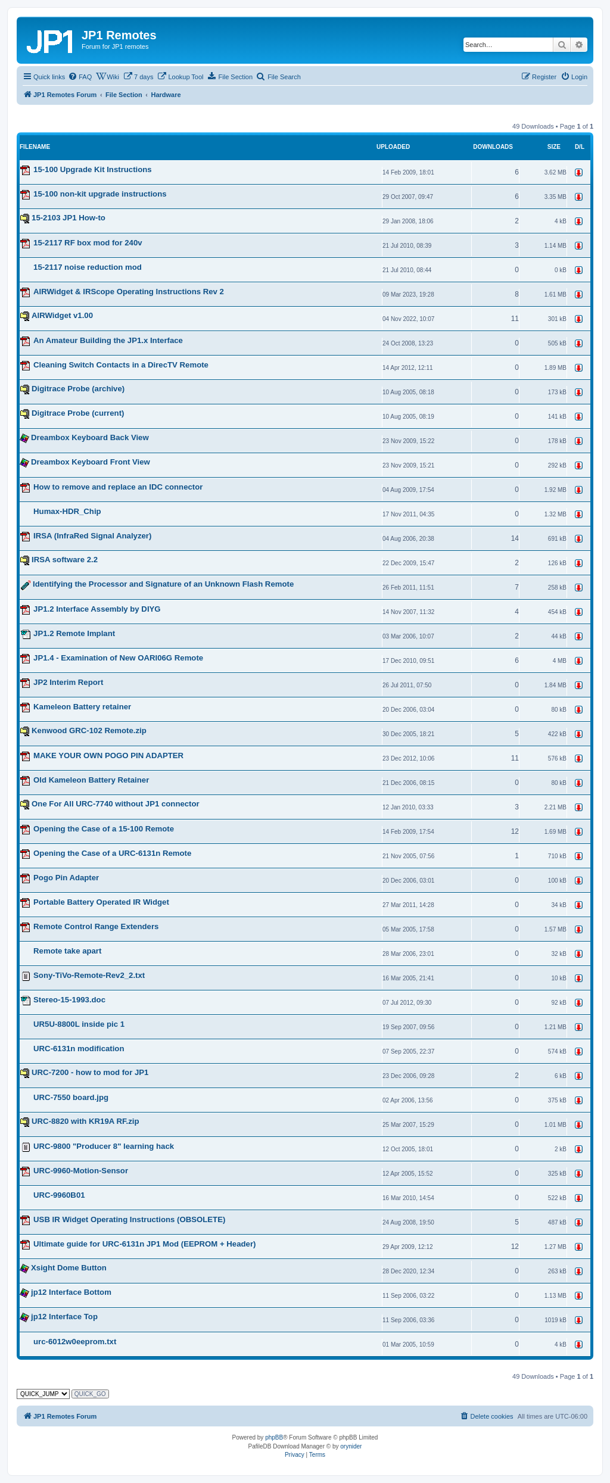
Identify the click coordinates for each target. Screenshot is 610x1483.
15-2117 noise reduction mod (87, 267)
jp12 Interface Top (64, 1316)
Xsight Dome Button (69, 1267)
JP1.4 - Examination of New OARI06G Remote (118, 657)
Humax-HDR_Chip (67, 511)
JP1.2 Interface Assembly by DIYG (97, 609)
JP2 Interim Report (68, 682)
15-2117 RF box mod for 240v (87, 242)
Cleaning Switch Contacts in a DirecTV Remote (120, 364)
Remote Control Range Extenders (95, 926)
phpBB (274, 1437)
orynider (351, 1446)
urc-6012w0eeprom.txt (74, 1341)
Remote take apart (67, 950)
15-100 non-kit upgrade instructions (100, 193)
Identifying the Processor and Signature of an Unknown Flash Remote (163, 584)
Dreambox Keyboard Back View (90, 437)
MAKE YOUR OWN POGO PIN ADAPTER (108, 755)
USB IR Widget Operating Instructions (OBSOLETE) (129, 1219)
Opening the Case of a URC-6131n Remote (112, 853)
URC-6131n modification (78, 1048)
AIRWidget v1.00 (62, 315)
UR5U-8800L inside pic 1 (79, 1024)
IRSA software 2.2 (65, 559)
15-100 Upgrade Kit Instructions (92, 169)
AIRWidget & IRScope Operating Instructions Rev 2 (128, 291)
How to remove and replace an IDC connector (118, 486)
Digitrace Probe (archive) (78, 388)
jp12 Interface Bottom (71, 1292)
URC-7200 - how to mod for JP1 (90, 1072)
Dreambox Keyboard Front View (90, 461)
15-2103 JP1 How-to (68, 217)
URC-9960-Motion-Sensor (80, 1170)
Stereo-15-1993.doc (69, 999)
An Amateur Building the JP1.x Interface (108, 340)
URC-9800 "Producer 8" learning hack (103, 1146)
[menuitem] (80, 77)
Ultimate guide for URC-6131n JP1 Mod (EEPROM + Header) (144, 1243)
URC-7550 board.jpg (70, 1097)
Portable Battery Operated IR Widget (101, 902)
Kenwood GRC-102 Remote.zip (89, 730)
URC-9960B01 (59, 1195)
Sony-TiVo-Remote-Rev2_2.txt (89, 975)
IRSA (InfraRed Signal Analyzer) (92, 535)
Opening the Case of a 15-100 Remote (103, 828)
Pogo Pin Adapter (66, 877)
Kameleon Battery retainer (82, 706)
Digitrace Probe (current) (78, 413)
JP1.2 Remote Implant (74, 633)
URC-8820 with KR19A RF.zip (85, 1121)
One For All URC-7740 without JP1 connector (116, 803)
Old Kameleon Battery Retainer (91, 779)
